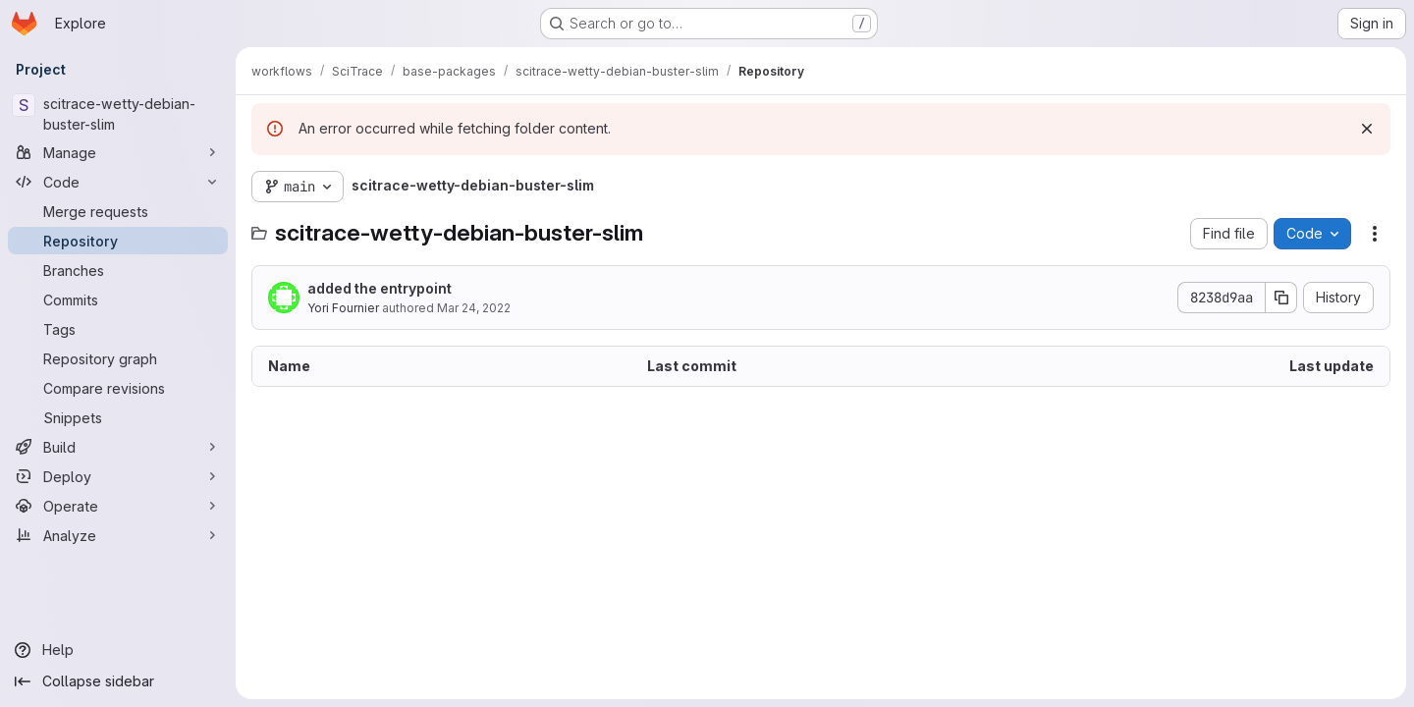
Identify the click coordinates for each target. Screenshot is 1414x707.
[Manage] (118, 152)
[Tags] (118, 329)
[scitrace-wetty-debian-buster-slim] (118, 113)
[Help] (118, 650)
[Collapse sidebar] (118, 681)
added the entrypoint (379, 288)
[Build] (118, 447)
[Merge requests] (118, 211)
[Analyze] (118, 535)
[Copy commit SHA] (1281, 297)
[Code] (118, 181)
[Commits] (118, 299)
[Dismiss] (1367, 128)
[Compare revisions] (118, 388)
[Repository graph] (118, 358)
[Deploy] (118, 476)
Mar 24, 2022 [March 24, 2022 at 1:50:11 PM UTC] (474, 307)
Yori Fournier (343, 307)
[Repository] (118, 240)
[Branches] (118, 270)
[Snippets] (118, 417)
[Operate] (118, 505)
